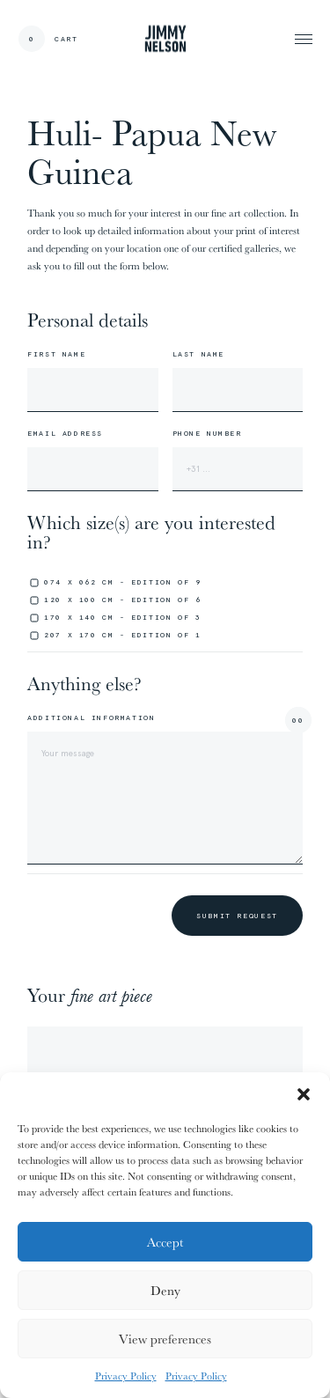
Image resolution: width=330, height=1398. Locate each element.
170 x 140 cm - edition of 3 (122, 617)
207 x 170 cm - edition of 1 (122, 634)
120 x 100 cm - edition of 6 (122, 599)
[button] (303, 1094)
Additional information (91, 717)
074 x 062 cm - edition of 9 (122, 582)
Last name (198, 353)
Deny (165, 1290)
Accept (165, 1241)
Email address (65, 433)
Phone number (207, 433)
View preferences (165, 1338)
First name (56, 353)
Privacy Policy (126, 1375)
